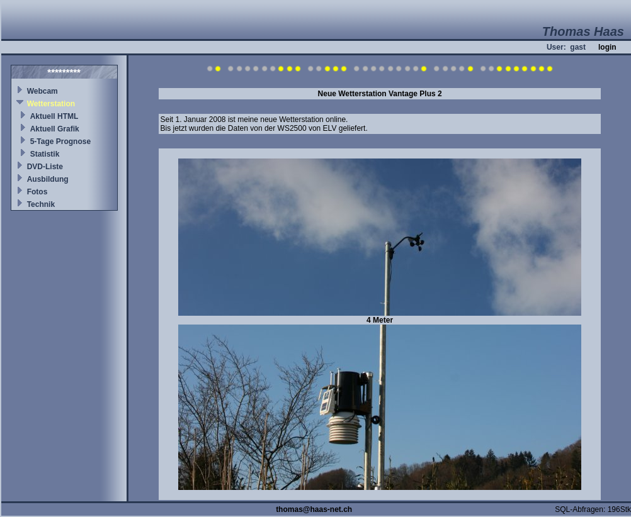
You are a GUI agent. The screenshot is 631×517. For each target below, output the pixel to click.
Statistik (45, 154)
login (607, 47)
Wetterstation (51, 103)
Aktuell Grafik (54, 129)
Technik (41, 204)
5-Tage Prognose (60, 141)
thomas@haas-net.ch (314, 509)
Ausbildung (48, 179)
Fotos (37, 191)
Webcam (42, 91)
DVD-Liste (45, 166)
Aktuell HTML (54, 116)
